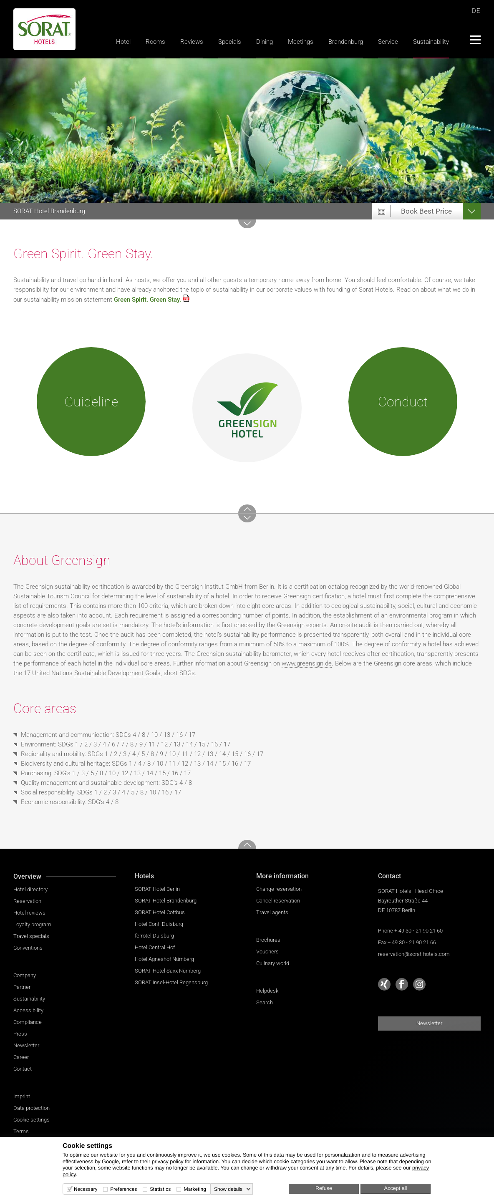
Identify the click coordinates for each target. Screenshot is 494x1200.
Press (20, 1033)
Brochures (268, 940)
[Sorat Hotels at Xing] (384, 984)
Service (388, 41)
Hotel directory (30, 889)
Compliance (27, 1022)
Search (264, 1002)
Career (21, 1057)
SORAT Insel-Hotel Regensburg (171, 982)
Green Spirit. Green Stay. (147, 299)
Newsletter (26, 1045)
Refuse (323, 1188)
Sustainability (431, 41)
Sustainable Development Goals (117, 673)
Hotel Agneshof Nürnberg (164, 959)
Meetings (300, 41)
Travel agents (272, 912)
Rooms (155, 41)
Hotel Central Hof (155, 947)
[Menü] (475, 39)
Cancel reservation (278, 900)
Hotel (123, 41)
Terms (21, 1131)
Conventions (28, 947)
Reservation (27, 901)
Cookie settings (31, 1119)
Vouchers (267, 951)
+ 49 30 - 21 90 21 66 (412, 942)
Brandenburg (345, 41)
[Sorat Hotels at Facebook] (402, 984)
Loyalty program (32, 924)
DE (476, 11)
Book (426, 211)
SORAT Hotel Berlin (157, 889)
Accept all (395, 1188)
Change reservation (279, 889)
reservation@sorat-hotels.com (414, 954)
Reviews (191, 41)
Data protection (31, 1108)
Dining (264, 41)
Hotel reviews (29, 912)
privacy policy (168, 1162)
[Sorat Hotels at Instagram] (419, 984)
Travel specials (31, 936)
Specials (229, 41)
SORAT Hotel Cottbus (160, 912)
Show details (228, 1189)
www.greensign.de (307, 663)
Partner (21, 987)
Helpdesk (267, 990)
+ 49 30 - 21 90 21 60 (418, 930)
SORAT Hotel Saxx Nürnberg (168, 970)
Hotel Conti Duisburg (159, 924)
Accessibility (28, 1010)
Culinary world (272, 963)
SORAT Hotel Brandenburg (166, 900)
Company (24, 975)
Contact (22, 1068)
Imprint (21, 1096)
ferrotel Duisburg (154, 935)
